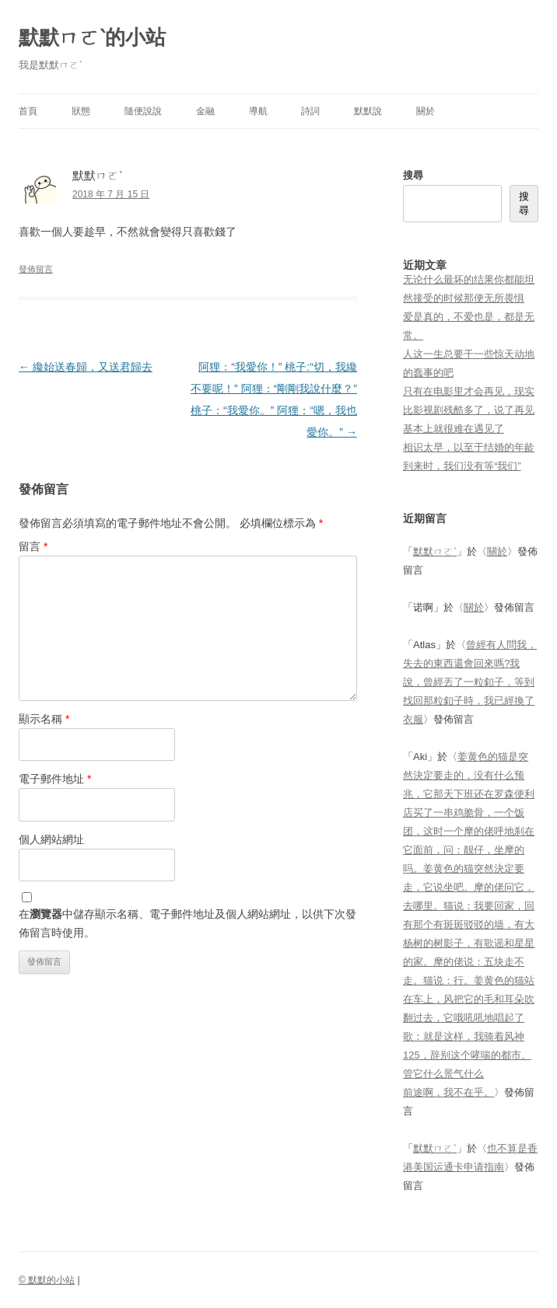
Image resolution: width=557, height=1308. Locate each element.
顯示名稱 (44, 719)
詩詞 (310, 111)
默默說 (368, 111)
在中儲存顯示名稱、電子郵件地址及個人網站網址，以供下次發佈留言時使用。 (187, 923)
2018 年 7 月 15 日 (110, 194)
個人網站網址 (51, 839)
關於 (425, 111)
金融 (205, 111)
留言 (33, 546)
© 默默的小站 (47, 1280)
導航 (258, 111)
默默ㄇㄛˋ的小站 (92, 37)
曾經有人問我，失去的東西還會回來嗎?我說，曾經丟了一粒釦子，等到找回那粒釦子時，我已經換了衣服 (470, 682)
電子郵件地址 (55, 779)
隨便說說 (143, 111)
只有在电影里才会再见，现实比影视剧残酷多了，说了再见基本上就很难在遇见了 (468, 409)
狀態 (81, 111)
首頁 (28, 111)
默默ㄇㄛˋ (435, 551)
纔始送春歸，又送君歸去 (85, 367)
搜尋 (413, 175)
